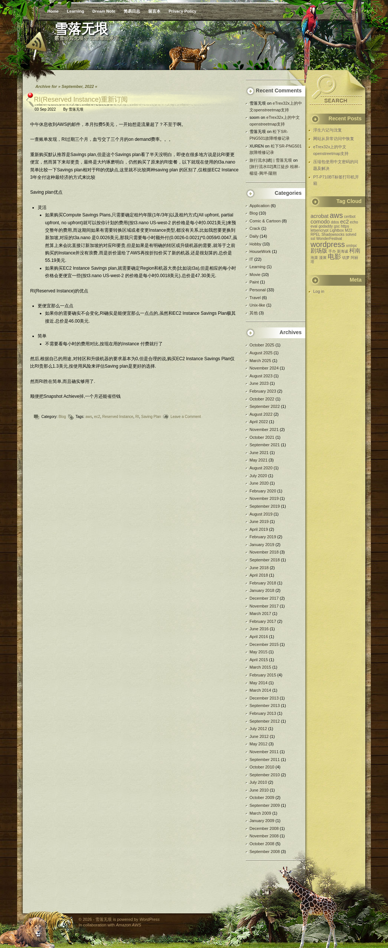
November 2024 (264, 368)
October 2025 (261, 345)
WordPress (149, 919)
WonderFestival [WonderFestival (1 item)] (329, 239)
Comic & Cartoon (265, 221)
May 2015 (258, 652)
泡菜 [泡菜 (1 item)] (314, 258)
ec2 (97, 417)
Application (259, 205)
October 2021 (261, 437)
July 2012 (258, 728)
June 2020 (258, 483)
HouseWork (260, 251)
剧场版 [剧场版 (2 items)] (319, 251)
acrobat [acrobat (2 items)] (319, 216)
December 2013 (264, 698)
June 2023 (258, 383)
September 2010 (264, 775)
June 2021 (258, 452)
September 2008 (264, 851)
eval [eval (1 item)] (314, 226)
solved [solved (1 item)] (351, 234)
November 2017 (264, 606)
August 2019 (261, 514)
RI (137, 417)
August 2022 (261, 414)
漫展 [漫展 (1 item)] (323, 258)
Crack (254, 228)
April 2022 (258, 421)
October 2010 (261, 767)
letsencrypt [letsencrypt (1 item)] (319, 230)
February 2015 (262, 675)
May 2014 (258, 683)
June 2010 (258, 790)
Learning (75, 11)
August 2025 (261, 353)
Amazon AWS (128, 925)
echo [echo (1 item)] (354, 222)
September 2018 (264, 560)
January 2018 (261, 590)
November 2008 (264, 836)
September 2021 (264, 445)
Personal (257, 290)
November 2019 (264, 498)
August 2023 (261, 376)
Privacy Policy (183, 11)
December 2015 (264, 644)
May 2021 (258, 460)
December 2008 (264, 828)
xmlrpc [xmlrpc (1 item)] (351, 246)
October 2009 (261, 797)
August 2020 (261, 468)
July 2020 (258, 475)
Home (53, 11)
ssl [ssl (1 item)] (313, 239)
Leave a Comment (186, 417)
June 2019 (258, 521)
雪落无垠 (76, 109)
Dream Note (103, 11)
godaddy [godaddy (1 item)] (325, 226)
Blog (62, 417)
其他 (253, 313)
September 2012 (264, 721)
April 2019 (258, 529)
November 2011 (264, 751)
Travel (255, 297)
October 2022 (261, 399)
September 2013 (264, 705)
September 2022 (264, 406)
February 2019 (262, 537)
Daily (253, 236)
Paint (254, 282)
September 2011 (264, 759)
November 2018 (264, 552)
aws (88, 417)
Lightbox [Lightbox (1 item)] (337, 230)
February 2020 (262, 491)
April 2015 (258, 659)
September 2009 (264, 805)
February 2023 (262, 391)
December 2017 (264, 598)
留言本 (154, 11)
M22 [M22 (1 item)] (348, 230)
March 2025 (260, 360)
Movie (254, 274)
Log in (318, 291)
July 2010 (258, 782)
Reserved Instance (117, 417)
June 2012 (258, 736)
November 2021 (264, 429)
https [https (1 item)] (345, 226)
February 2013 (262, 713)
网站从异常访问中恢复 (333, 138)
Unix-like (257, 305)
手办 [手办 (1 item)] (332, 251)
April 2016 (258, 636)
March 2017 (260, 613)
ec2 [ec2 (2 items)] (344, 222)
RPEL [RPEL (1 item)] (315, 234)
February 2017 (262, 621)
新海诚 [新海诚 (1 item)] (342, 251)
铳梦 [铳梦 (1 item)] (346, 258)
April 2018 (258, 575)
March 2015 (260, 667)
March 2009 (260, 813)
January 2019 (261, 544)
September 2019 (264, 506)
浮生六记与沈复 (327, 130)
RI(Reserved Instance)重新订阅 (81, 99)
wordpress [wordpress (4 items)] (328, 244)
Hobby (255, 244)
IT (251, 259)
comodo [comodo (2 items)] (320, 222)
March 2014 (260, 690)
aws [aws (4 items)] (336, 215)
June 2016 (258, 629)
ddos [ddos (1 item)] (335, 222)
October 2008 (261, 843)
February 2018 (262, 583)
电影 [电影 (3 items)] (334, 256)
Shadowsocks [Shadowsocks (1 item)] (332, 234)
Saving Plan (151, 417)
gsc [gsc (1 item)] (337, 226)
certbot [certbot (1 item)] (350, 217)
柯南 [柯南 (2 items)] (354, 251)
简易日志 (132, 11)
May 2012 (258, 744)
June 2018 (258, 567)
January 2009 (261, 820)
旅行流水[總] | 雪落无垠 (270, 160)
